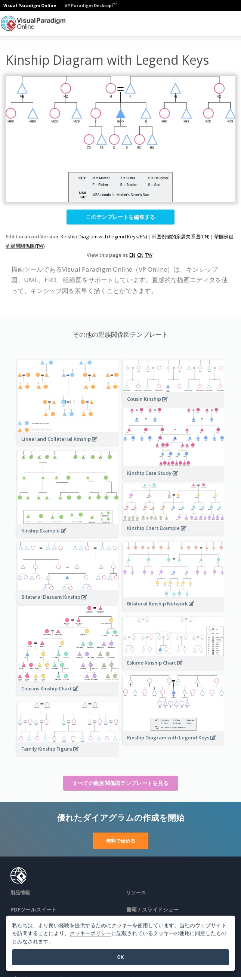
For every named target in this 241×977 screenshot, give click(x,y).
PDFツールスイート (33, 909)
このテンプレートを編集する (120, 216)
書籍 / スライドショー (152, 909)
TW (148, 254)
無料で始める (120, 840)
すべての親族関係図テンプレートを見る (120, 783)
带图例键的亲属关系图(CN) (180, 236)
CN (140, 254)
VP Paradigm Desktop (91, 5)
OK (120, 957)
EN (132, 254)
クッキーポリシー (90, 933)
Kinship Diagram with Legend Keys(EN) (104, 236)
